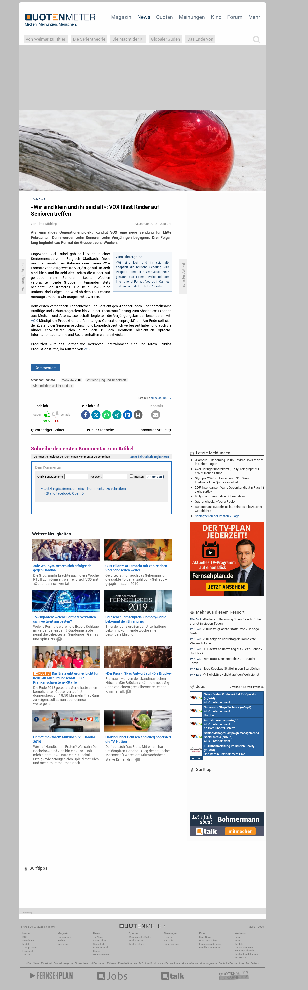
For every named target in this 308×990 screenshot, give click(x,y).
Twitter (26, 954)
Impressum (241, 957)
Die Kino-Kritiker (208, 940)
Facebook (27, 951)
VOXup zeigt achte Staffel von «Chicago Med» (224, 631)
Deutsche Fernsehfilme (231, 963)
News (143, 16)
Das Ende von (200, 39)
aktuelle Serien (190, 963)
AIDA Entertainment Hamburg (220, 711)
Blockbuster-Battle (209, 947)
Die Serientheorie (89, 39)
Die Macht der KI (128, 39)
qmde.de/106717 (161, 398)
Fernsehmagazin (63, 963)
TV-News (98, 937)
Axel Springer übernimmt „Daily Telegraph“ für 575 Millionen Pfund (227, 471)
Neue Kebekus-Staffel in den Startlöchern (225, 668)
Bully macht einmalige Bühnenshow (220, 496)
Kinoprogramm (208, 963)
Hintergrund (64, 937)
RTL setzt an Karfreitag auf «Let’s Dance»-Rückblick (226, 651)
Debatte (168, 937)
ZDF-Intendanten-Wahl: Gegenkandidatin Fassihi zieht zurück (229, 489)
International (100, 947)
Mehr (254, 16)
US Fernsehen (97, 963)
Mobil (25, 944)
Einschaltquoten (127, 963)
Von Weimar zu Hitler (45, 39)
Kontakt (239, 944)
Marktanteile (136, 940)
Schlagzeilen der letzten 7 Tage (217, 516)
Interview (63, 944)
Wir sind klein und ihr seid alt (52, 386)
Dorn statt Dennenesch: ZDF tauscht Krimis (222, 661)
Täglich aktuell (137, 944)
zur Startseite (100, 430)
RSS (24, 937)
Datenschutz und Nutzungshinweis (244, 949)
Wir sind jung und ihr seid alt (106, 380)
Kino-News (205, 937)
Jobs (237, 940)
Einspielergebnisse (210, 944)
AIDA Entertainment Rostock (224, 736)
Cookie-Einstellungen (247, 954)
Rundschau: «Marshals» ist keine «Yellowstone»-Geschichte (229, 508)
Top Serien (252, 963)
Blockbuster (157, 963)
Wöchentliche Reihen (140, 937)
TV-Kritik (168, 940)
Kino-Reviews (171, 944)
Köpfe (96, 951)
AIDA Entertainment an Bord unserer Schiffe (223, 698)
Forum (234, 16)
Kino (216, 16)
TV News (111, 963)
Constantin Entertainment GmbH (222, 749)
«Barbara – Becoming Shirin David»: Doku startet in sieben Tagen (229, 462)
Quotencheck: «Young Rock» (215, 501)
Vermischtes (100, 940)
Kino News (33, 963)
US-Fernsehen (101, 954)
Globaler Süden (165, 39)
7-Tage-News (29, 947)
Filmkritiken (81, 963)
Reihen (62, 940)
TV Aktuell (46, 963)
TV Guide (144, 963)
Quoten (164, 16)
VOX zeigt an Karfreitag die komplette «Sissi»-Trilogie (223, 641)
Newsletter (28, 940)
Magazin (121, 16)
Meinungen (192, 16)
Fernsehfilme (172, 963)
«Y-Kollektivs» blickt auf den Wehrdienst (224, 674)
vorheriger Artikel (47, 430)
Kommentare (45, 367)
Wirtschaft (99, 944)
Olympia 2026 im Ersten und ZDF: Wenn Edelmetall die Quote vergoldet (222, 480)
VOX (34, 320)
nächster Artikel (156, 430)
